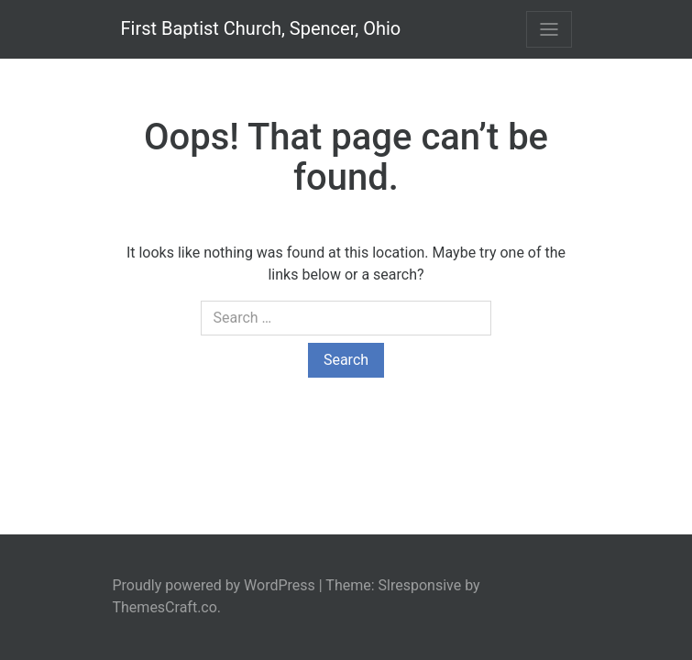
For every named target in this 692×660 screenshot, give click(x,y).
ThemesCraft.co (165, 607)
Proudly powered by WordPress (214, 585)
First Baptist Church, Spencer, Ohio (261, 28)
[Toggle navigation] (549, 29)
